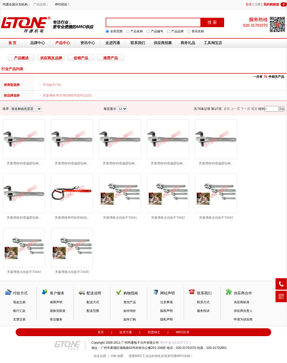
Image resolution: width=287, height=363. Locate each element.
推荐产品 (110, 58)
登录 (249, 4)
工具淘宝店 (213, 43)
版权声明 (166, 311)
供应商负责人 (243, 311)
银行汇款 (19, 311)
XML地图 (117, 356)
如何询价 (129, 311)
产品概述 (21, 58)
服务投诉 (203, 311)
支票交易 (19, 319)
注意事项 (166, 302)
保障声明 (56, 302)
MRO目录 (182, 332)
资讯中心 (87, 43)
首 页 (12, 43)
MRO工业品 (143, 356)
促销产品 (81, 58)
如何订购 (129, 319)
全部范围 (116, 31)
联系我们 (137, 43)
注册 (257, 4)
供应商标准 (241, 302)
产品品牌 (177, 31)
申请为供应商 (243, 319)
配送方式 (93, 302)
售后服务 (56, 319)
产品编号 (157, 31)
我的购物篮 (275, 4)
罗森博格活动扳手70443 (216, 196)
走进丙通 (112, 43)
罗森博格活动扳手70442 (168, 196)
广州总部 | (40, 4)
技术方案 (125, 332)
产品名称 (136, 31)
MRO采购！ (185, 356)
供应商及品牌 (51, 58)
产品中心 (62, 43)
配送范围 (93, 311)
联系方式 (203, 302)
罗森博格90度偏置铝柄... (24, 142)
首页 (101, 332)
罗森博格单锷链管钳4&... (72, 196)
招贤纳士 (154, 332)
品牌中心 (37, 43)
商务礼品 (188, 43)
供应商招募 (163, 43)
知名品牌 (100, 356)
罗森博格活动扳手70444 (24, 251)
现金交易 (19, 302)
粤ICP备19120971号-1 (175, 342)
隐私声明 (166, 319)
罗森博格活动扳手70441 (120, 196)
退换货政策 (57, 311)
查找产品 (129, 302)
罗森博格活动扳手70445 (72, 251)
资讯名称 (198, 31)
